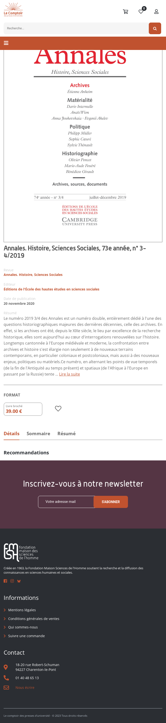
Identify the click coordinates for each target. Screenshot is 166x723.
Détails (11, 433)
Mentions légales (22, 610)
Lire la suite (69, 374)
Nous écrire (25, 687)
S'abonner (111, 502)
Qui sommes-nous (23, 627)
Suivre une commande (26, 636)
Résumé (66, 433)
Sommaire (38, 433)
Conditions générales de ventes (33, 618)
